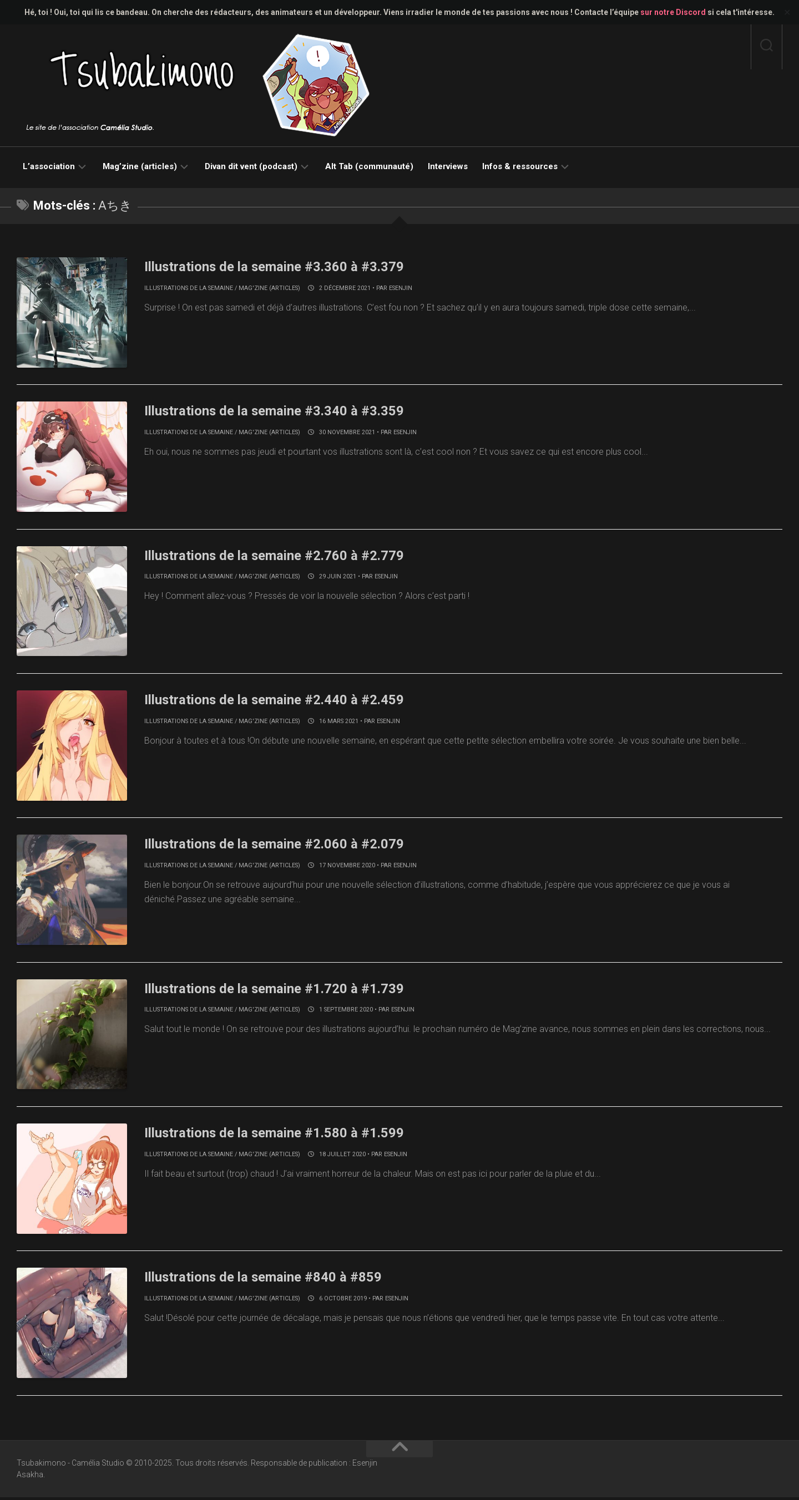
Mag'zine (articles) (269, 288)
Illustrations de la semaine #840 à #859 (273, 1279)
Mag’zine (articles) (140, 166)
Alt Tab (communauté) (369, 166)
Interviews (448, 166)
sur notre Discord (673, 12)
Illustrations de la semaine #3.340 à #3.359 (285, 411)
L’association (49, 166)
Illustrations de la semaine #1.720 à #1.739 (285, 990)
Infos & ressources (520, 166)
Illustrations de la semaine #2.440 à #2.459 (285, 700)
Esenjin (400, 288)
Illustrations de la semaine (188, 288)
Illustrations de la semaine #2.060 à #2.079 (285, 845)
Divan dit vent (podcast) (251, 166)
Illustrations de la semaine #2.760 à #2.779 (285, 555)
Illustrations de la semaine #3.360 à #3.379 (285, 266)
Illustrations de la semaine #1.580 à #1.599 (285, 1134)
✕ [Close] (787, 12)
